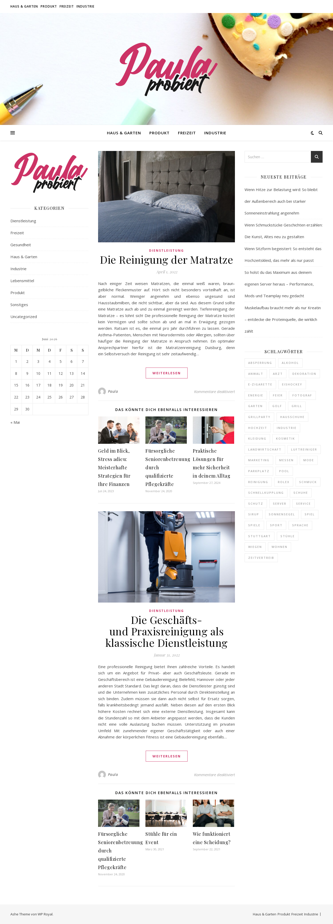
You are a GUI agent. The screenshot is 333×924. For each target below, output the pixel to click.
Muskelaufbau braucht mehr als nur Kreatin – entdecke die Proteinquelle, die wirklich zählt (283, 319)
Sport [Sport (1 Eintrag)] (276, 525)
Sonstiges (19, 304)
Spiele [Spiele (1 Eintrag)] (254, 525)
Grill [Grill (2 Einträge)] (297, 406)
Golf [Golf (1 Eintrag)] (277, 406)
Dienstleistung (23, 220)
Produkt (49, 6)
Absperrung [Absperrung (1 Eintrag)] (260, 363)
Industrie (85, 6)
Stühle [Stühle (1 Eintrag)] (287, 536)
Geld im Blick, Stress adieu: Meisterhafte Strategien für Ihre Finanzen (114, 467)
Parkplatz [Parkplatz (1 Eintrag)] (259, 471)
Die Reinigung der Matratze (166, 259)
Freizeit (67, 6)
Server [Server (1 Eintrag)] (279, 503)
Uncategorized (23, 316)
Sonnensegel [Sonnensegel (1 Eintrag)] (282, 514)
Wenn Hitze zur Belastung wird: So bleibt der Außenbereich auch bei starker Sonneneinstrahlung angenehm (281, 201)
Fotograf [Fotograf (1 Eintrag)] (302, 395)
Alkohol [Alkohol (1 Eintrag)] (290, 363)
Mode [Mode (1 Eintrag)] (308, 460)
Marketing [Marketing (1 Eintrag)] (259, 460)
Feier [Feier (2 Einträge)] (278, 395)
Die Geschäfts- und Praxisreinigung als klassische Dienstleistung (166, 631)
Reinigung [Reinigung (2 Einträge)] (258, 482)
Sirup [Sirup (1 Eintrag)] (253, 514)
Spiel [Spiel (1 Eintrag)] (310, 514)
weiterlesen (166, 373)
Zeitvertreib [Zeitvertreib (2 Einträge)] (261, 558)
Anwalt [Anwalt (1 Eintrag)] (255, 374)
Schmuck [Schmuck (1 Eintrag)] (308, 482)
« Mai (15, 422)
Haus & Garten (24, 6)
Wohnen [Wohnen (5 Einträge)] (279, 547)
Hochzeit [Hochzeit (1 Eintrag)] (257, 428)
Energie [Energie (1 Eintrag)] (255, 395)
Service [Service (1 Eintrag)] (303, 503)
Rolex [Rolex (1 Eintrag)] (284, 482)
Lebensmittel (22, 280)
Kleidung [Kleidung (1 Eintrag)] (257, 438)
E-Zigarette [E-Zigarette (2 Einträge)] (260, 384)
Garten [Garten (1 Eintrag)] (255, 406)
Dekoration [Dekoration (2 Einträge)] (304, 374)
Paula (113, 391)
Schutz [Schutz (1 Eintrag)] (255, 503)
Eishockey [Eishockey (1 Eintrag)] (292, 384)
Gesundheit (20, 244)
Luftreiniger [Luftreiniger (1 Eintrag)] (304, 449)
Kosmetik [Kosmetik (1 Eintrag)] (285, 438)
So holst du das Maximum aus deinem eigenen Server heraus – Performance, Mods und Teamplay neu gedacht (279, 284)
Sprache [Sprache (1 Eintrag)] (300, 525)
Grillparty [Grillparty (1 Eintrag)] (259, 417)
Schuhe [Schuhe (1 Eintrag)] (300, 493)
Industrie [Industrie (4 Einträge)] (287, 428)
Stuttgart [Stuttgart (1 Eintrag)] (259, 536)
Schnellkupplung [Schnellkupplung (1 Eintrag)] (266, 493)
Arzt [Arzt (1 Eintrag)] (278, 374)
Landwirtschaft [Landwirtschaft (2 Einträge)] (264, 449)
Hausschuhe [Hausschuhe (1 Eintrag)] (292, 417)
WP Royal (45, 914)
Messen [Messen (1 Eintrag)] (286, 460)
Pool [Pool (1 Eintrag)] (284, 471)
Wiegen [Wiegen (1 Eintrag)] (255, 547)
